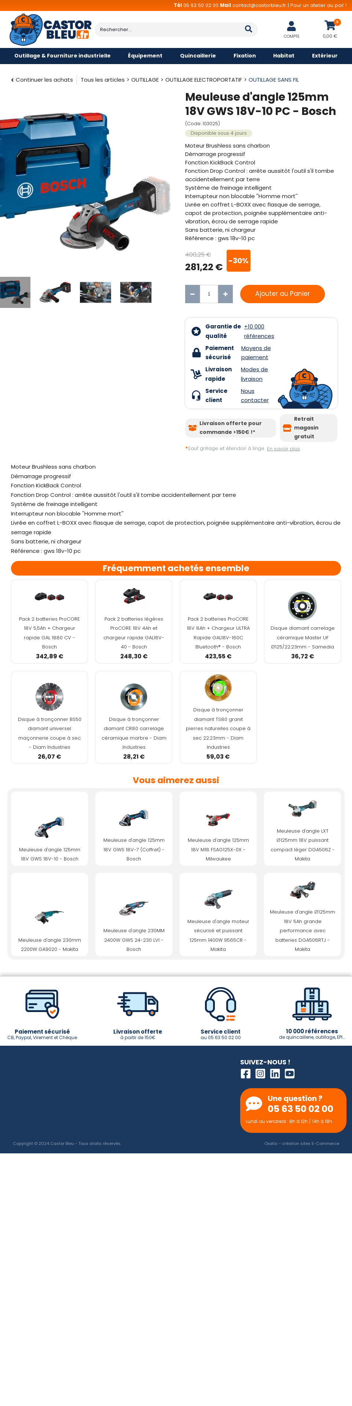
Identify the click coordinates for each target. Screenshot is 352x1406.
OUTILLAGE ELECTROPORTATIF (203, 79)
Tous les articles (103, 79)
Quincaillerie (198, 55)
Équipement (145, 55)
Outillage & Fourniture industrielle (62, 55)
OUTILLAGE (145, 79)
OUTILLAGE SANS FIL (274, 79)
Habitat (283, 55)
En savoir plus (283, 448)
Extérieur (325, 55)
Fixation (245, 55)
